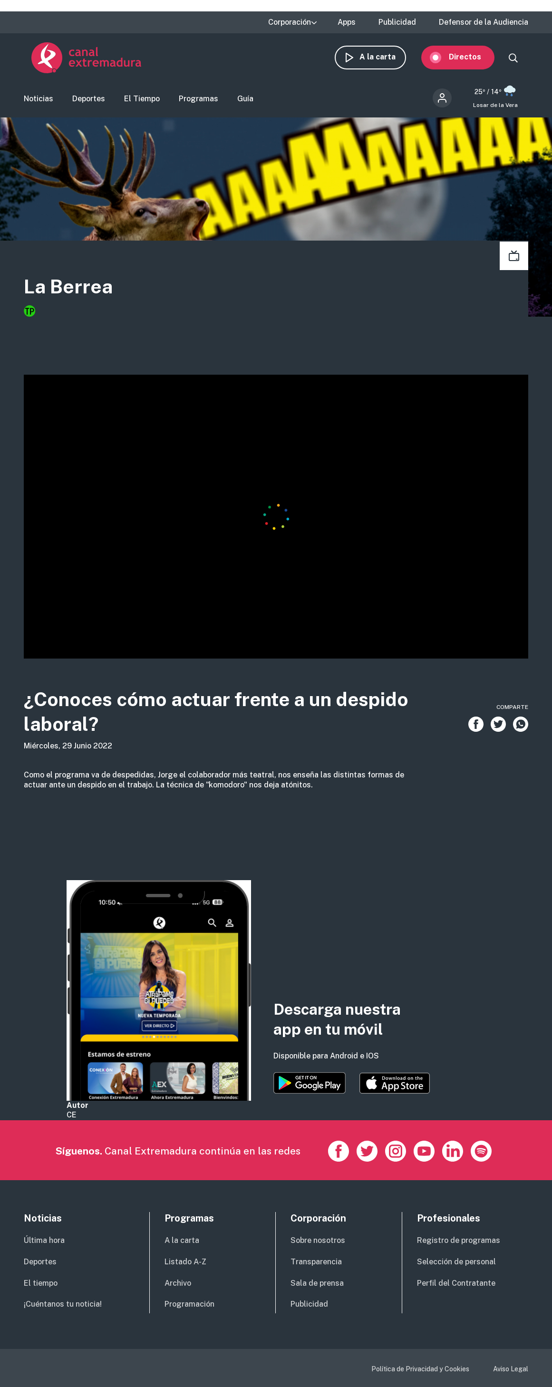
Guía (245, 102)
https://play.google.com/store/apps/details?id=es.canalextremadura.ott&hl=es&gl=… (309, 1083)
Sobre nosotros (318, 1240)
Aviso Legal (510, 1369)
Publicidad (397, 22)
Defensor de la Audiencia (483, 22)
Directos (472, 60)
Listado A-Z (185, 1261)
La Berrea (77, 292)
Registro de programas (458, 1240)
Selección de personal (456, 1261)
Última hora (44, 1240)
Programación (189, 1304)
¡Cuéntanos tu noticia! (63, 1304)
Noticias (38, 102)
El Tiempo (142, 102)
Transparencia (316, 1261)
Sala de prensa (317, 1283)
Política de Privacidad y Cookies (420, 1369)
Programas (198, 102)
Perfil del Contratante (456, 1283)
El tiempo (41, 1283)
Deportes (88, 102)
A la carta (385, 60)
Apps (347, 22)
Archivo (178, 1283)
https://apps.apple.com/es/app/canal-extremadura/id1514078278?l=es (394, 1083)
